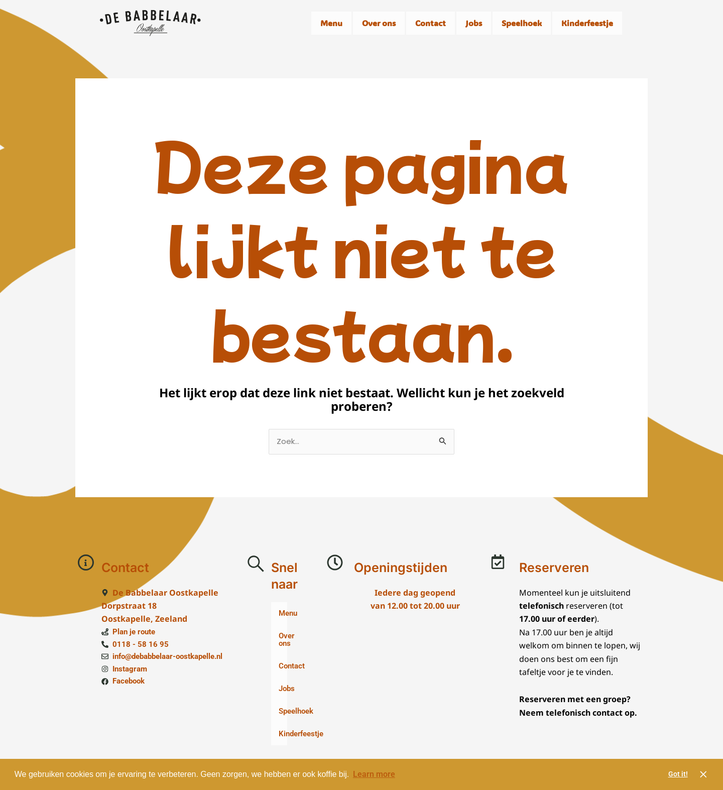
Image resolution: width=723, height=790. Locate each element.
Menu (331, 23)
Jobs (473, 23)
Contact (430, 23)
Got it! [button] (678, 774)
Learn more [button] (374, 774)
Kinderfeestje (587, 23)
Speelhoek (522, 23)
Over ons (379, 23)
